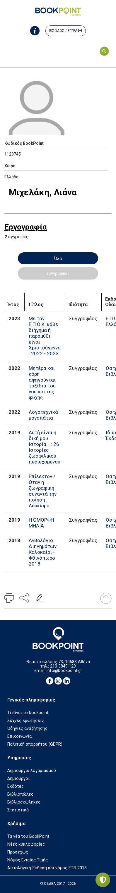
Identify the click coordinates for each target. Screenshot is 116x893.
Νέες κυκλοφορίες (26, 844)
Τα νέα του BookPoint (28, 836)
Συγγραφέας (58, 273)
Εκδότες (15, 786)
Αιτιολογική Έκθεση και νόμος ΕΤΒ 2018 (47, 868)
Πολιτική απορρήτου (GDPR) (34, 744)
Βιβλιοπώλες (20, 794)
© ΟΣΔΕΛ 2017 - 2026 (58, 884)
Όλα (58, 258)
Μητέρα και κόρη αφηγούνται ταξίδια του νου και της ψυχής (42, 382)
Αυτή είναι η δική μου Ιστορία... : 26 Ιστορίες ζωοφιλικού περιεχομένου (44, 447)
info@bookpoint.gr (64, 670)
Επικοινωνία (19, 736)
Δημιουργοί (18, 778)
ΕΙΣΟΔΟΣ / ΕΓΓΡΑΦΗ (65, 31)
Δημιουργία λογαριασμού (31, 770)
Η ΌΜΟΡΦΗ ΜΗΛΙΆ (41, 523)
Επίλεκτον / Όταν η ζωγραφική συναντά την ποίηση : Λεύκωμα (43, 490)
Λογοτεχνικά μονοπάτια (43, 415)
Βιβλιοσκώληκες (23, 802)
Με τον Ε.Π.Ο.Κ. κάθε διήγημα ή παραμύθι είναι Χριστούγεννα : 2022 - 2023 (45, 336)
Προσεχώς (17, 852)
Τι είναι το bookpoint (27, 712)
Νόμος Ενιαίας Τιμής (27, 860)
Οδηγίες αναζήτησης (27, 728)
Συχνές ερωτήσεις (25, 720)
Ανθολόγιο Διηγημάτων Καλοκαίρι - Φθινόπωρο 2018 (43, 552)
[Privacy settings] (102, 880)
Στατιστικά (18, 810)
